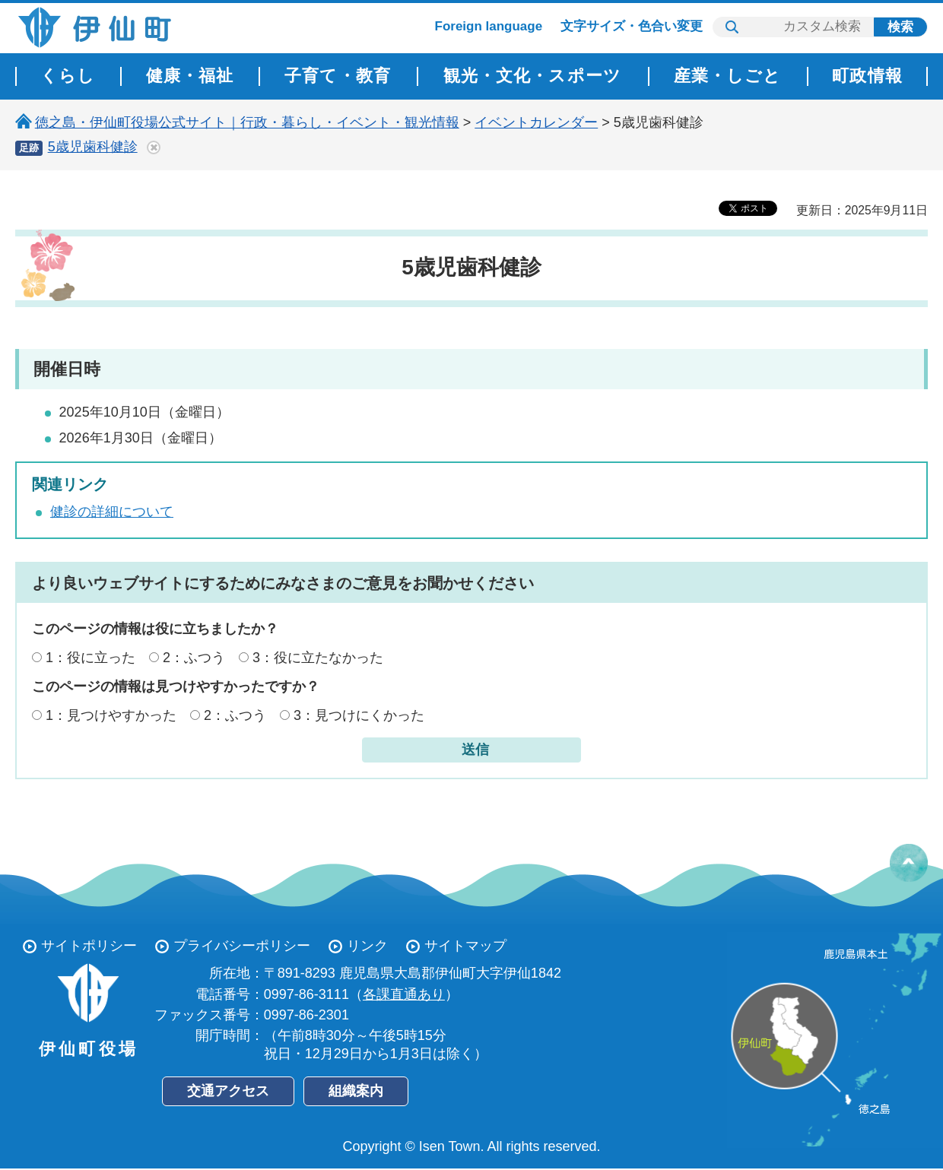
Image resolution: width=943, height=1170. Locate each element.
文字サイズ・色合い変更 (631, 26)
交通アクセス (228, 1091)
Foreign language (489, 26)
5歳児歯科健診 (93, 146)
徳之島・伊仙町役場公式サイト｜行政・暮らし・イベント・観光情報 (247, 122)
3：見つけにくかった (359, 715)
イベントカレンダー (536, 122)
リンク (367, 945)
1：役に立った (90, 657)
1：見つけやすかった (111, 715)
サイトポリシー (89, 945)
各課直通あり (404, 994)
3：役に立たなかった (317, 657)
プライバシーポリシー (241, 945)
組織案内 (356, 1091)
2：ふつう (194, 657)
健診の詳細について (111, 511)
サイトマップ (465, 945)
